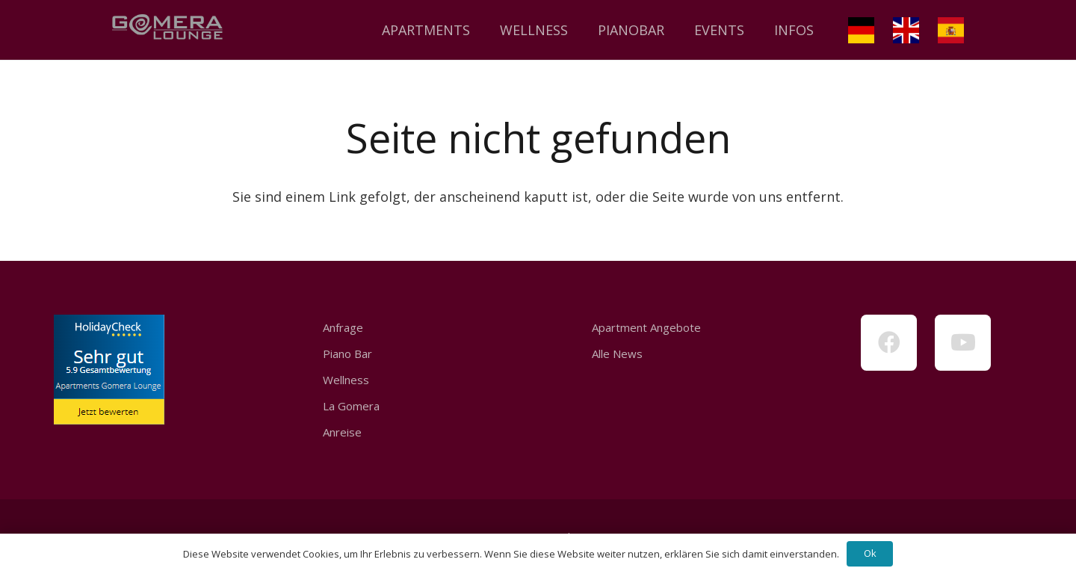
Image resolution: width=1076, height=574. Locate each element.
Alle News (617, 353)
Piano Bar (347, 353)
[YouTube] (963, 343)
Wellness (346, 379)
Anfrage (343, 327)
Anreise (342, 432)
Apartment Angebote (646, 327)
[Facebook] (889, 343)
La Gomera (351, 405)
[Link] (167, 30)
